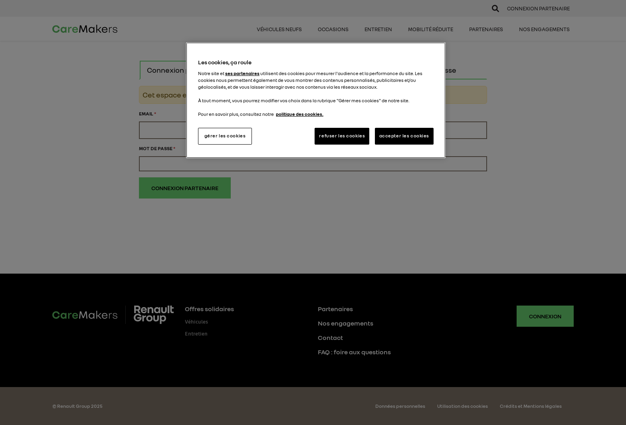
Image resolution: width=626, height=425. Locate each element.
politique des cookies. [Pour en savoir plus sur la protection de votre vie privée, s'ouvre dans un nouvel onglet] (299, 114)
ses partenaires (242, 73)
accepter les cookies (404, 136)
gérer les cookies (225, 136)
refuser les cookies (342, 136)
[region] (316, 100)
